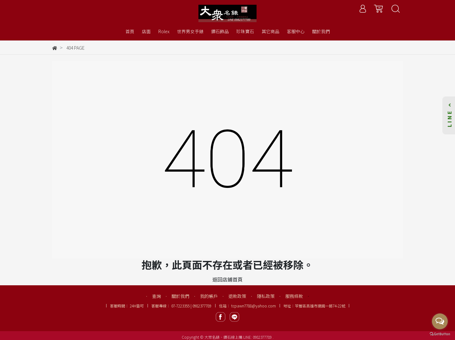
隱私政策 (266, 296)
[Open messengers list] (440, 321)
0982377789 (263, 337)
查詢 (156, 296)
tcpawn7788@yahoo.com (253, 305)
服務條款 (294, 296)
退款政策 (237, 296)
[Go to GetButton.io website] (440, 333)
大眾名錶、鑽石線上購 (223, 337)
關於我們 (180, 296)
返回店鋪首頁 (227, 279)
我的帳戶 (209, 296)
